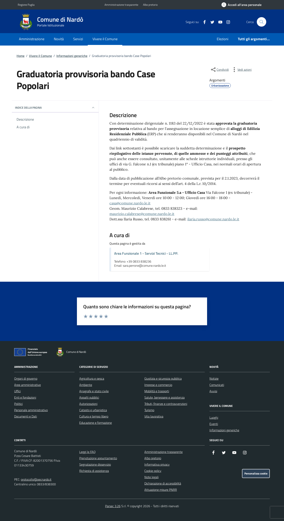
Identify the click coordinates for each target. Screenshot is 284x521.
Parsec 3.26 (113, 506)
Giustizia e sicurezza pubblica (163, 378)
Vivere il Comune (105, 39)
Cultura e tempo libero (93, 416)
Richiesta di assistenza (94, 470)
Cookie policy (152, 470)
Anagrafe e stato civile (94, 391)
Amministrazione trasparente (121, 5)
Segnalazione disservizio (95, 464)
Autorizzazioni (88, 403)
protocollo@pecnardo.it (36, 479)
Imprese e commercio (158, 384)
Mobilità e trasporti (156, 391)
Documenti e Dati (25, 416)
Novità (59, 39)
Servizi (78, 39)
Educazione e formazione (95, 422)
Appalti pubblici (89, 397)
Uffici (17, 391)
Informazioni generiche (71, 55)
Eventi (213, 423)
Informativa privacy (157, 464)
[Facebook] (203, 21)
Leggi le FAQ (87, 451)
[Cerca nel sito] (261, 22)
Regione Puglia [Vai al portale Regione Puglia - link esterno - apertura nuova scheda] (26, 5)
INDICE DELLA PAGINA (55, 107)
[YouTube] (219, 21)
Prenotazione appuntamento (98, 458)
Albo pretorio (150, 5)
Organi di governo (25, 378)
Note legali (151, 477)
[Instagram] (227, 21)
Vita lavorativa (153, 416)
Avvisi (213, 391)
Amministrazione (31, 39)
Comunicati (216, 384)
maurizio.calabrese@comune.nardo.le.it (141, 214)
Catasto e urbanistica (93, 410)
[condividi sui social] (219, 69)
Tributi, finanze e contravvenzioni (165, 403)
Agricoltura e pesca (91, 378)
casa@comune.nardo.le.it (129, 203)
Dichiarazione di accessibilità (162, 483)
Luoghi (213, 417)
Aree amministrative (27, 384)
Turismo (149, 410)
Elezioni (222, 39)
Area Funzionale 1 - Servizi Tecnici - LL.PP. (146, 253)
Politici (18, 403)
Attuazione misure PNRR (160, 489)
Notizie (214, 378)
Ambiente (85, 384)
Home (20, 55)
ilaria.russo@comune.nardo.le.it (213, 219)
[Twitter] (211, 21)
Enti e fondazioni (25, 397)
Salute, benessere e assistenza (164, 397)
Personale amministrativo (31, 410)
